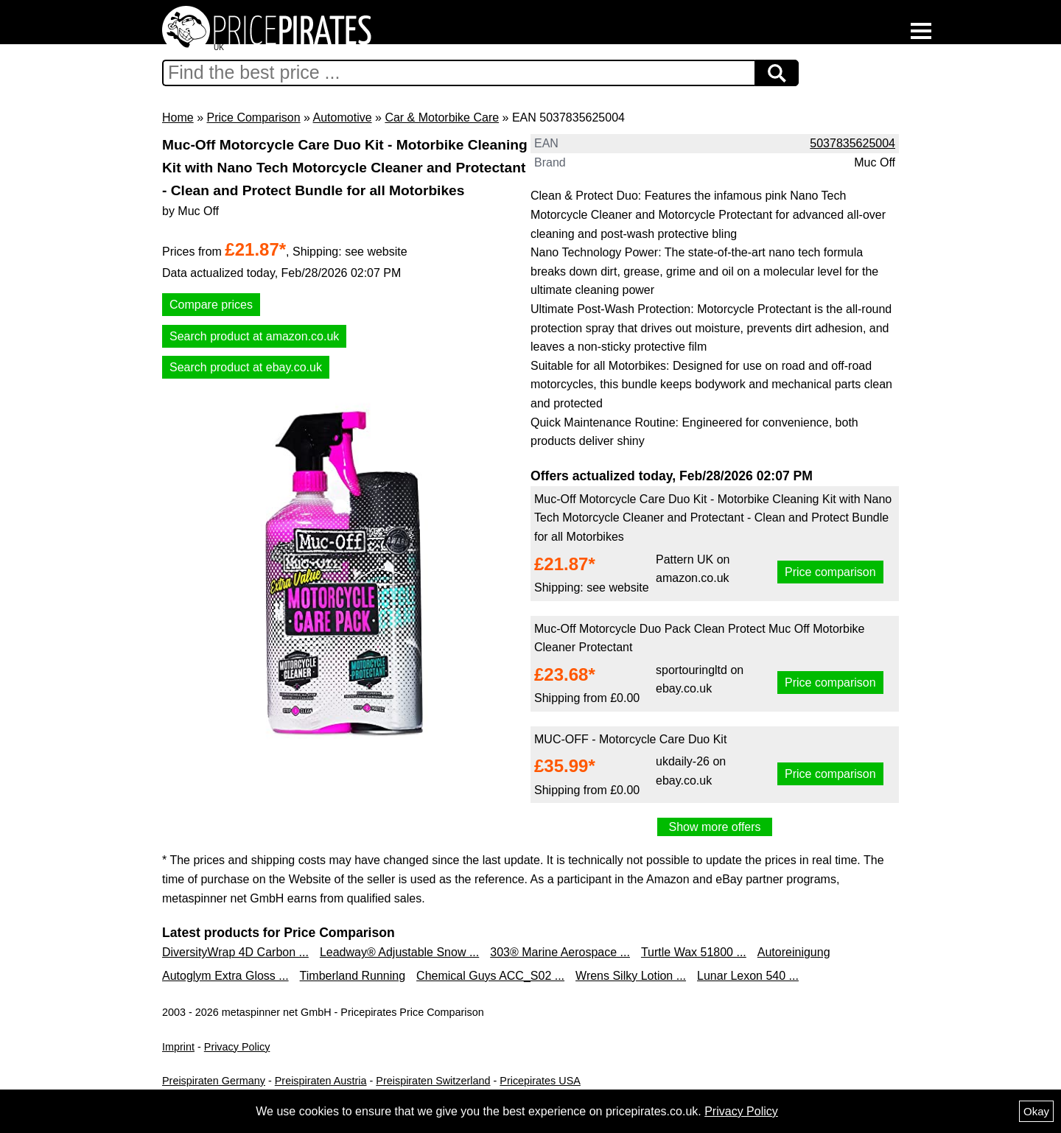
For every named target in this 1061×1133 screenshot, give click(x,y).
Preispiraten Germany (213, 1081)
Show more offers (714, 827)
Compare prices (211, 304)
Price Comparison (253, 117)
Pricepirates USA (540, 1081)
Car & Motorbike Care (442, 117)
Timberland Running (352, 975)
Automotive (342, 117)
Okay (1036, 1111)
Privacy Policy (237, 1047)
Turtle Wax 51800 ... (693, 952)
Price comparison (830, 572)
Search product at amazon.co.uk (254, 336)
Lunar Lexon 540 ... (748, 975)
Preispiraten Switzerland (433, 1081)
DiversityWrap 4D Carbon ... (235, 952)
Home (178, 117)
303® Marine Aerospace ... (560, 952)
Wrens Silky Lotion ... (630, 975)
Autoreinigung (793, 952)
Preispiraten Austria (321, 1081)
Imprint (178, 1047)
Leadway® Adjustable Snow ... (399, 952)
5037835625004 (852, 143)
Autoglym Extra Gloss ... (225, 975)
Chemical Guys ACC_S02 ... (490, 975)
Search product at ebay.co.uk (245, 367)
